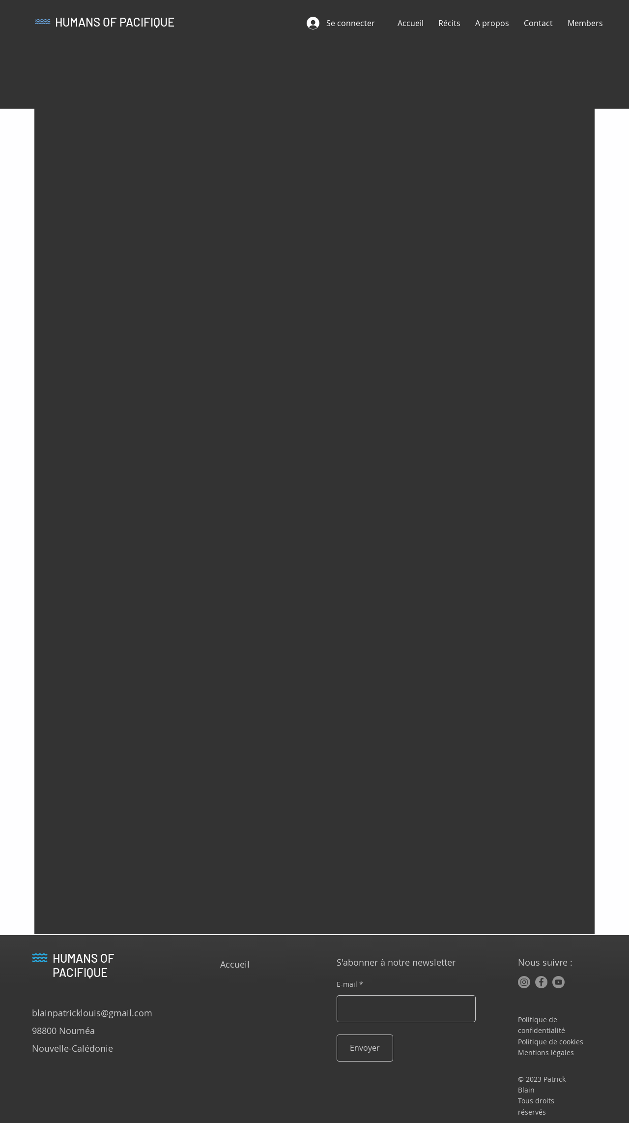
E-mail (347, 984)
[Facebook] (541, 982)
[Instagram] (524, 982)
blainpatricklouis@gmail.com (92, 1013)
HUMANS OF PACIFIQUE (114, 22)
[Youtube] (558, 982)
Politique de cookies (550, 1041)
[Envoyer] (365, 1048)
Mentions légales (546, 1052)
